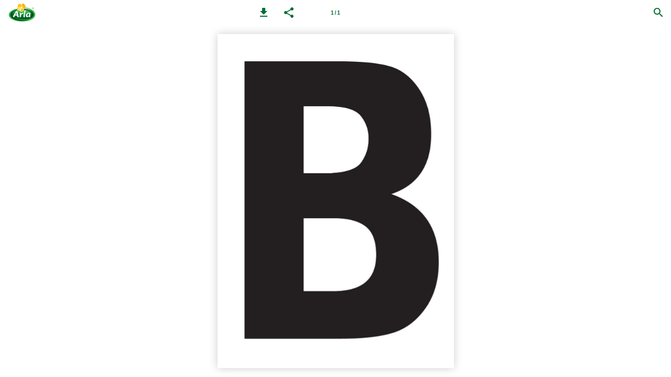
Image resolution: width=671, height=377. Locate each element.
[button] (263, 12)
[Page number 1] (335, 12)
